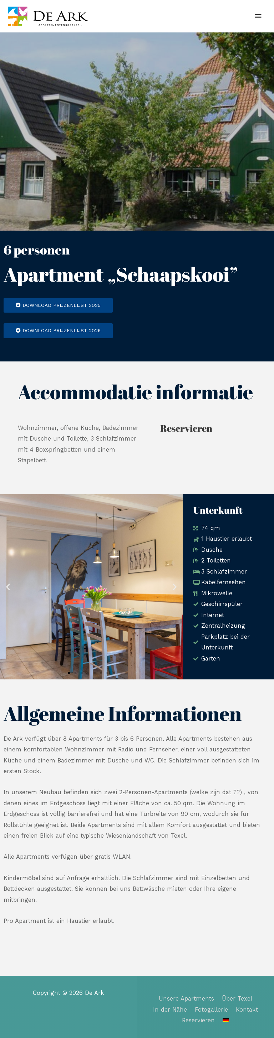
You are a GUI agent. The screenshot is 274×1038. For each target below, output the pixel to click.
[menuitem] (226, 1020)
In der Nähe (170, 1009)
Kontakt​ (247, 1009)
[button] (8, 586)
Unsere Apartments (186, 998)
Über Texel (237, 998)
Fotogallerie (211, 1009)
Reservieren (198, 1020)
